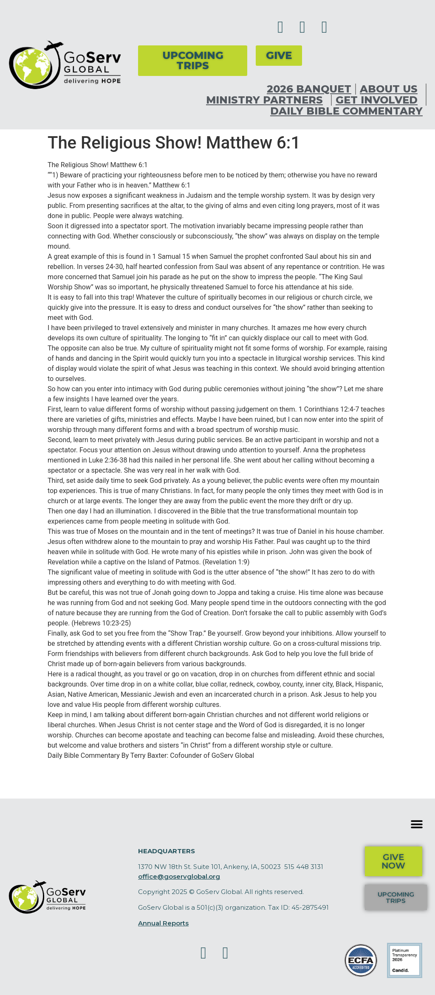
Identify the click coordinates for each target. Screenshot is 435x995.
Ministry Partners (266, 100)
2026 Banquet (309, 89)
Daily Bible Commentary (346, 111)
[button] (417, 824)
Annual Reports (163, 923)
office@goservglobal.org (179, 876)
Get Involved (379, 100)
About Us (391, 89)
